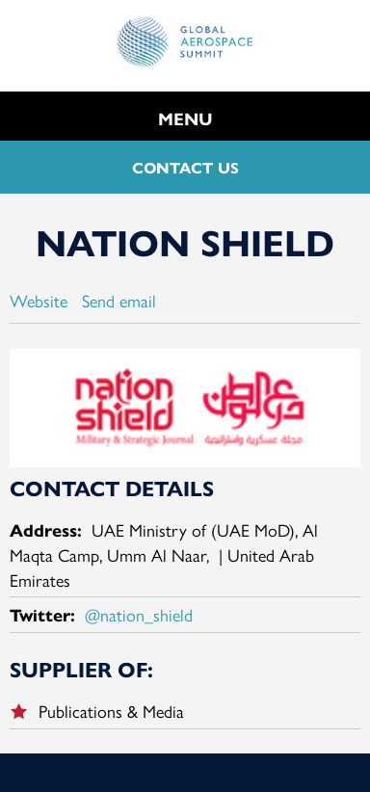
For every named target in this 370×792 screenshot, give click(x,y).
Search (342, 113)
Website (38, 300)
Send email (119, 300)
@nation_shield (139, 614)
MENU (185, 118)
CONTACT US (185, 167)
